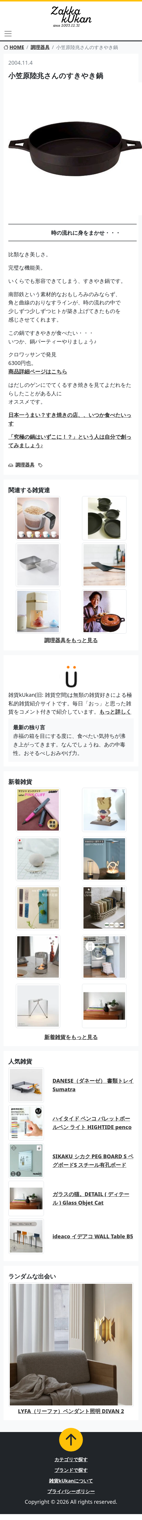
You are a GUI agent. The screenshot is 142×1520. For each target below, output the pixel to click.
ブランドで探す (71, 1470)
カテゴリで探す (71, 1459)
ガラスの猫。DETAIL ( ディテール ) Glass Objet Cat (91, 1198)
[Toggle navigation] (8, 33)
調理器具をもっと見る (71, 640)
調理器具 (40, 47)
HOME (14, 47)
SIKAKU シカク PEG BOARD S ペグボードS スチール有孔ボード (93, 1160)
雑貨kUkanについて (71, 1480)
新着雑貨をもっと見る (71, 1036)
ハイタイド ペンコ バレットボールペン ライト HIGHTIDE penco (92, 1123)
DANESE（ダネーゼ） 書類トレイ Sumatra (93, 1085)
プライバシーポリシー (71, 1491)
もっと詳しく (115, 711)
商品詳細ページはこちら (37, 371)
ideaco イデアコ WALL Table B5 (93, 1236)
